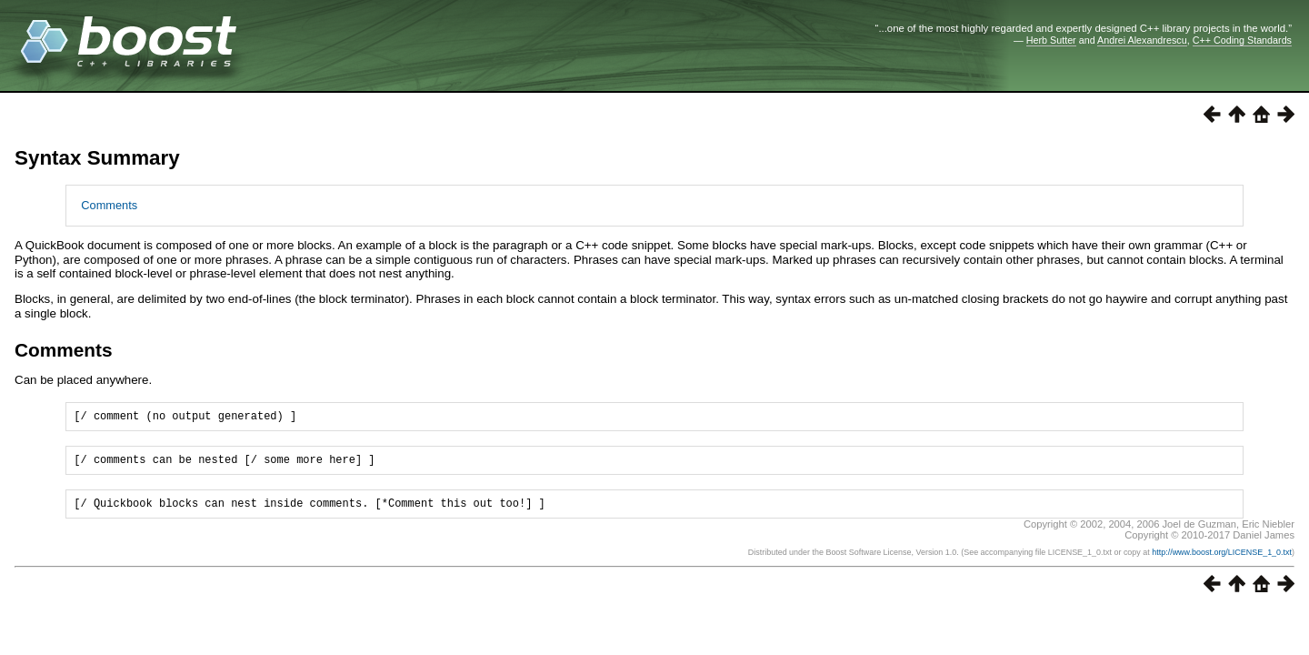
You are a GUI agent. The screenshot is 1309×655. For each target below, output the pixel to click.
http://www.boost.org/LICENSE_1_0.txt (1222, 560)
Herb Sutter (1051, 40)
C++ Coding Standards (1242, 40)
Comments (109, 205)
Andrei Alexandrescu (1142, 40)
